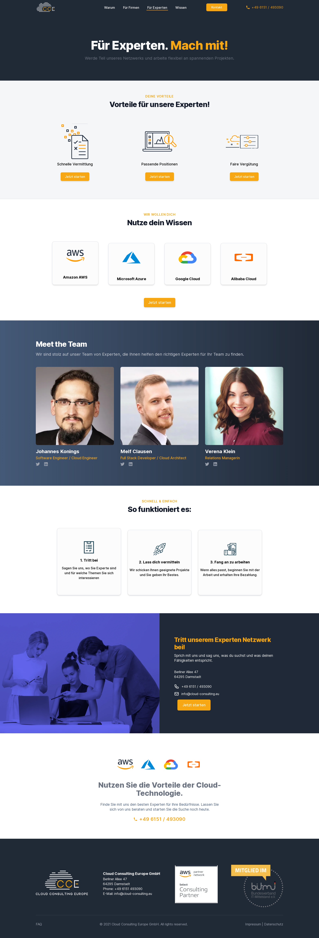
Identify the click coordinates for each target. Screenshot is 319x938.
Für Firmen (131, 7)
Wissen (181, 7)
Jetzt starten (75, 177)
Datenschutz (273, 923)
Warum (109, 7)
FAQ (39, 923)
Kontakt (216, 7)
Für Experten (157, 7)
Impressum (253, 923)
